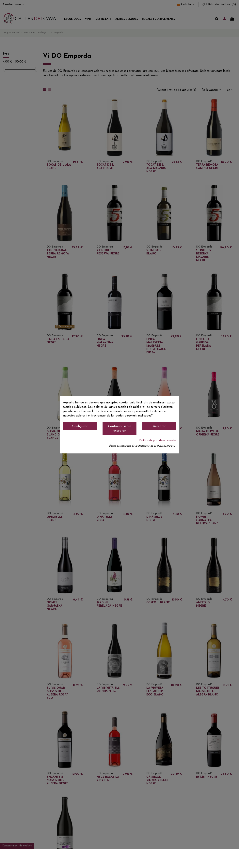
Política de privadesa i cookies (157, 440)
